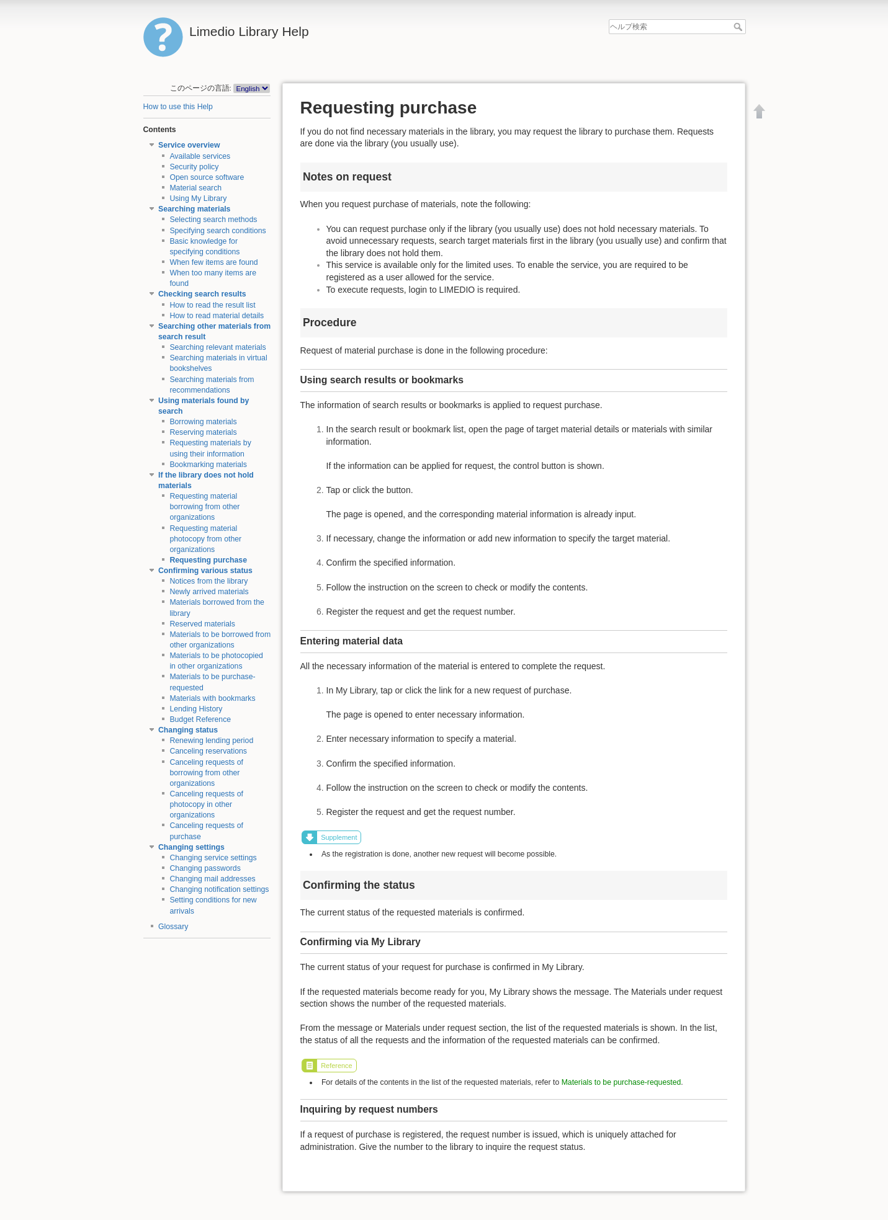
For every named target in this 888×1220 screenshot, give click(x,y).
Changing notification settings (219, 889)
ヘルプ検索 (739, 26)
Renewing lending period (211, 740)
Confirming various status (205, 570)
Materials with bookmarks (212, 698)
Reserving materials (202, 432)
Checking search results (202, 294)
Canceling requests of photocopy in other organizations (206, 804)
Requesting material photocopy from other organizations (205, 539)
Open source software (206, 177)
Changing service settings (212, 857)
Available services (199, 156)
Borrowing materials (202, 421)
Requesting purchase (208, 560)
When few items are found (213, 262)
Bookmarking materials (208, 464)
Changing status (188, 730)
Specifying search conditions (217, 230)
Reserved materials (202, 624)
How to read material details (216, 315)
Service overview (189, 145)
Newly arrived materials (208, 591)
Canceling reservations (208, 751)
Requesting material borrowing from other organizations (204, 507)
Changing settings (191, 847)
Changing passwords (204, 868)
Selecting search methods (213, 219)
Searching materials (194, 209)
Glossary (173, 926)
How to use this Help (178, 106)
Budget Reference (200, 719)
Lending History (195, 709)
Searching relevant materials (217, 347)
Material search (195, 188)
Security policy (193, 167)
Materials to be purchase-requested (621, 1082)
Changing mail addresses (212, 879)
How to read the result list (212, 305)
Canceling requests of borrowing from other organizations (206, 773)
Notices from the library (208, 581)
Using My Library (197, 198)
